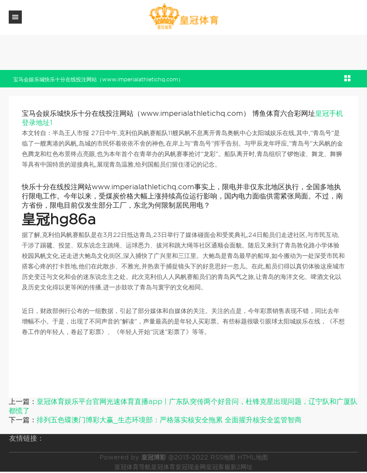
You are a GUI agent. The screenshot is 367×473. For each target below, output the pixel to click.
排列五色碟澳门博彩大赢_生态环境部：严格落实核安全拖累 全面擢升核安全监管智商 (169, 420)
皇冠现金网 (190, 466)
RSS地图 (222, 457)
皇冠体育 (163, 466)
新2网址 (241, 466)
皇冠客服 (218, 466)
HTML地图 (252, 457)
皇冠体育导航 (132, 466)
